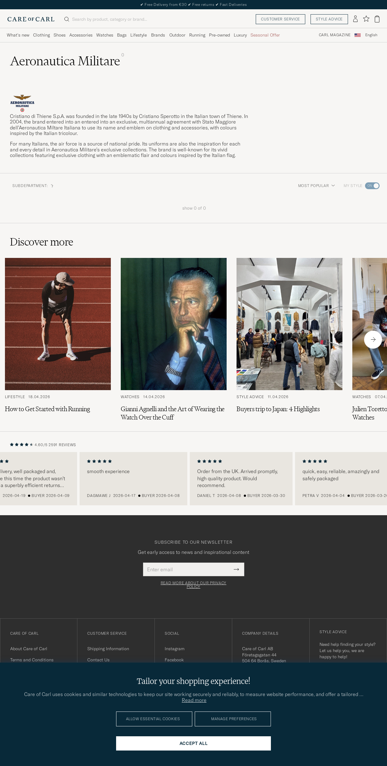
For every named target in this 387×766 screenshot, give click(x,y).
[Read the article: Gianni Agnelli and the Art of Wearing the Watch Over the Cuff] (174, 339)
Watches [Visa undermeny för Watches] (104, 35)
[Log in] (355, 19)
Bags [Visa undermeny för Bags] (122, 35)
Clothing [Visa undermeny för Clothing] (41, 35)
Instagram (175, 648)
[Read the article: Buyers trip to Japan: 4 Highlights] (289, 339)
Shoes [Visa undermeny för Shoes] (60, 35)
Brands (158, 35)
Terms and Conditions (32, 660)
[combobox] (371, 35)
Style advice (329, 19)
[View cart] (377, 19)
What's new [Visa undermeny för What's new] (18, 35)
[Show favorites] (366, 19)
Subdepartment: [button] (33, 185)
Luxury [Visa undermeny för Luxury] (240, 35)
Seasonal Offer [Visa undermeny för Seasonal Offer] (265, 35)
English (371, 35)
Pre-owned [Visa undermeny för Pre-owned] (219, 35)
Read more (194, 700)
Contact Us (98, 660)
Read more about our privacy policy (193, 585)
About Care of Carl (28, 648)
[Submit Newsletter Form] (236, 569)
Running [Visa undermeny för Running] (197, 35)
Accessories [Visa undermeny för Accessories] (81, 35)
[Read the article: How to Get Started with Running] (58, 339)
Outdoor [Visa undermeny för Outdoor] (177, 35)
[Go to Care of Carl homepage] (30, 19)
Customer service (280, 19)
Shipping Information (108, 648)
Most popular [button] (316, 185)
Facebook (174, 660)
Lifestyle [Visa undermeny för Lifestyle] (138, 35)
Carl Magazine (335, 35)
